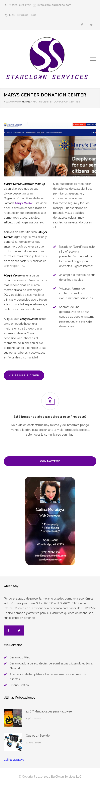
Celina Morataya (14, 759)
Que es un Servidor (38, 735)
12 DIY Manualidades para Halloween (49, 711)
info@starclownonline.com (54, 4)
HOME (26, 101)
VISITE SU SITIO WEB (24, 375)
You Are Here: (12, 101)
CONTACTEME (50, 461)
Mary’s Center (23, 203)
